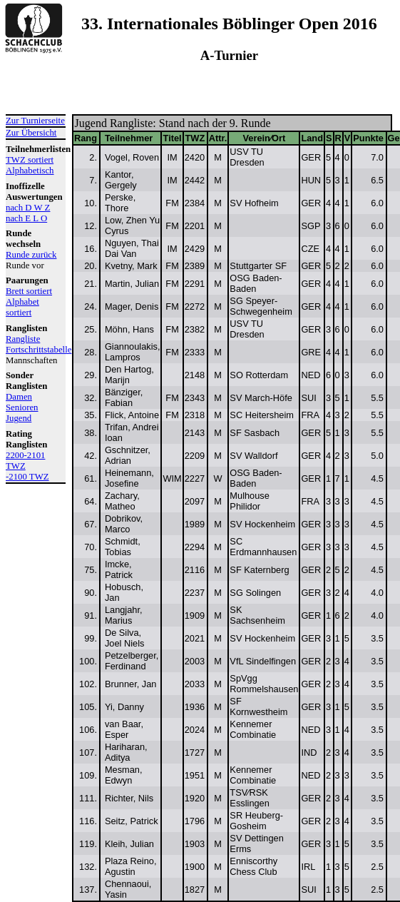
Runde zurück (31, 255)
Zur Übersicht (31, 133)
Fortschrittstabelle (36, 350)
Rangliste (23, 339)
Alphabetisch (30, 171)
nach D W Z (28, 208)
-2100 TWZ (27, 477)
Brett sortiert (29, 291)
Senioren (22, 407)
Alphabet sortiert (22, 307)
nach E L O (26, 218)
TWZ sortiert (29, 160)
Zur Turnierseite (35, 121)
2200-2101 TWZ (25, 460)
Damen (19, 397)
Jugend (18, 418)
